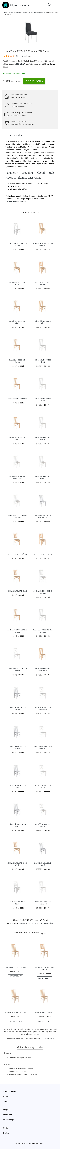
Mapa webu (7, 1115)
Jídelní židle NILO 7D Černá (17, 591)
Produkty (11, 12)
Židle (22, 12)
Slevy (5, 1101)
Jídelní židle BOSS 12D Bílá (17, 399)
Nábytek (17, 12)
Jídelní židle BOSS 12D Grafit (15, 967)
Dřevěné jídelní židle (39, 12)
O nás (5, 1128)
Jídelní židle (28, 12)
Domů (6, 12)
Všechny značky (9, 1091)
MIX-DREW (20, 64)
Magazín (6, 1110)
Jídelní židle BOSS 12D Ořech (15, 1012)
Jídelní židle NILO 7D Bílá (43, 554)
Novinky (6, 1096)
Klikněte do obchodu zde (15, 202)
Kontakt (6, 1133)
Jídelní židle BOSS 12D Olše (44, 1012)
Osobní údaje (8, 1120)
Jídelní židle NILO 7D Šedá (17, 554)
